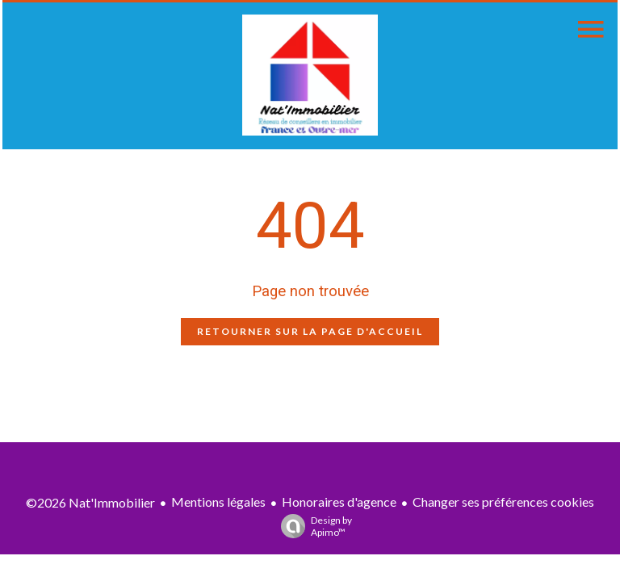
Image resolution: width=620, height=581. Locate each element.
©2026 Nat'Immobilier (90, 502)
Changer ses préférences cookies (503, 501)
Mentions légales (218, 501)
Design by (312, 526)
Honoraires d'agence (339, 501)
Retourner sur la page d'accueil (310, 331)
